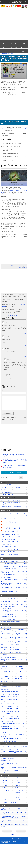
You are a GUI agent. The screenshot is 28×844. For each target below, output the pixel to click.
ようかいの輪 (4, 701)
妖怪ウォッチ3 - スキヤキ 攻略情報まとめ (10, 500)
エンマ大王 (14, 188)
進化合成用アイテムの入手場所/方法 (9, 758)
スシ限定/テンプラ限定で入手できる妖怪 (10, 537)
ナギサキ (17, 797)
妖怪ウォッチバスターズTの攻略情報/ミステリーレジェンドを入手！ (14, 503)
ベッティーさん (18, 671)
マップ (14, 51)
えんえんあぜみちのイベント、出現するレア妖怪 (12, 726)
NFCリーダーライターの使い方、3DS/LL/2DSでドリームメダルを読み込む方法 (14, 584)
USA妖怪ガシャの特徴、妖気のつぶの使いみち (12, 604)
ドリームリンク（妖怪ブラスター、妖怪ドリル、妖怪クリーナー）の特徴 (14, 611)
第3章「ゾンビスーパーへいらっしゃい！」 (7, 638)
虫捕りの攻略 (4, 686)
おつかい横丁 (18, 792)
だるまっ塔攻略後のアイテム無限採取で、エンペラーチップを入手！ (14, 771)
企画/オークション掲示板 (6, 492)
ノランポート (4, 787)
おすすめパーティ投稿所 (6, 484)
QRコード (23, 47)
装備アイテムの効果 (5, 760)
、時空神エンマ (18, 190)
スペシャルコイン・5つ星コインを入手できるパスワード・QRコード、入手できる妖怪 (13, 752)
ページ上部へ (21, 831)
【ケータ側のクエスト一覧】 (6, 630)
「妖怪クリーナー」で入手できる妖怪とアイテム (12, 728)
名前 (3, 390)
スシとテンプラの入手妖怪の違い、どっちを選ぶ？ (13, 574)
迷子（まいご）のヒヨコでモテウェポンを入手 (12, 716)
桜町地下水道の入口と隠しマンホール (9, 802)
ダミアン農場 (4, 785)
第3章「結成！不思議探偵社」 (21, 638)
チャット (17, 489)
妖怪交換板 (3, 487)
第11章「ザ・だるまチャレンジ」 (8, 657)
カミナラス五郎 (4, 676)
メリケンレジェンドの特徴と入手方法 (9, 549)
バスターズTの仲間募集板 (7, 494)
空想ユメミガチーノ (19, 678)
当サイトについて (10, 838)
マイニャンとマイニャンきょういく (9, 614)
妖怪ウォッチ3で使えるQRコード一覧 (9, 749)
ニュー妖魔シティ (5, 799)
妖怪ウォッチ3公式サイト (9, 826)
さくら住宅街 (18, 782)
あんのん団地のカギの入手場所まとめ (9, 741)
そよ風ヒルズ (18, 777)
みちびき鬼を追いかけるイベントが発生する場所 (12, 723)
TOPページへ (7, 831)
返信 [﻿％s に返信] (25, 333)
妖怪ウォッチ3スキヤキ (16, 265)
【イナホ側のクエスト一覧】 (20, 630)
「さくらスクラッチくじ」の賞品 (8, 568)
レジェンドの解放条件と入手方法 (8, 546)
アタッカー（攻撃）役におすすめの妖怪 (12, 522)
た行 (24, 513)
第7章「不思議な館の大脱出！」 (8, 647)
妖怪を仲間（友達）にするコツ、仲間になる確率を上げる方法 (14, 588)
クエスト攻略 (14, 43)
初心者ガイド (4, 43)
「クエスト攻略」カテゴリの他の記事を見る (14, 472)
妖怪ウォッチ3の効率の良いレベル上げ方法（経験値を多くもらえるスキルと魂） (14, 571)
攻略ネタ (4, 47)
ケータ (25, 265)
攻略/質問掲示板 (18, 487)
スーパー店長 (4, 666)
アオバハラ (17, 780)
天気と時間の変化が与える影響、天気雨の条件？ (12, 621)
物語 (25, 267)
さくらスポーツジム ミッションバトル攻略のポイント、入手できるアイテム (14, 735)
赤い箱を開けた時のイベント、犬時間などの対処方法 (13, 601)
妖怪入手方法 (14, 47)
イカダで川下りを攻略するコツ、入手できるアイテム (13, 706)
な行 (3, 515)
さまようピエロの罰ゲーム (7, 713)
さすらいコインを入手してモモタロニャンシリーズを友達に (14, 764)
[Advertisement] (14, 26)
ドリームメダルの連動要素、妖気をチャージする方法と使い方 (14, 580)
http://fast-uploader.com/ (7, 311)
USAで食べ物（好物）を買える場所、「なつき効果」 (13, 561)
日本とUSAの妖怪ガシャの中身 (8, 539)
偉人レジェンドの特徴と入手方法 (8, 551)
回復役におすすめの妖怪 (8, 525)
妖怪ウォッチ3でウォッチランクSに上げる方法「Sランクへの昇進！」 (14, 660)
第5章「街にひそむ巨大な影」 (21, 641)
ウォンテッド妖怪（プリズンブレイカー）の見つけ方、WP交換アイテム (14, 598)
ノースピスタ (4, 780)
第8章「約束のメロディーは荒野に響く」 (10, 649)
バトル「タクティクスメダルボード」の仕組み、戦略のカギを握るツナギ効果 (14, 607)
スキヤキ (21, 267)
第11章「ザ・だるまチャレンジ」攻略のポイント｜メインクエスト (14, 809)
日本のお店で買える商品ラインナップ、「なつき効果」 (14, 563)
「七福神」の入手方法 (6, 544)
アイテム (4, 51)
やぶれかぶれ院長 (19, 669)
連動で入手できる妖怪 (6, 577)
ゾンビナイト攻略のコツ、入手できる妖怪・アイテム (13, 704)
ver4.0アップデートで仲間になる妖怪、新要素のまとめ (14, 824)
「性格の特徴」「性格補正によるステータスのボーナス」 (13, 591)
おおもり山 (17, 785)
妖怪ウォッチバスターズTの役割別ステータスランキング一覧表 (14, 507)
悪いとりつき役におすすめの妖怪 (10, 531)
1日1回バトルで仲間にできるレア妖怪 (10, 534)
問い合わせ (18, 838)
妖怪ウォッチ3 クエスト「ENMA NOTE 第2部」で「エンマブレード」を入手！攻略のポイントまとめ (13, 2)
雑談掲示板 (3, 489)
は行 (10, 515)
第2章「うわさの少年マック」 (7, 634)
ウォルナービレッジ (5, 790)
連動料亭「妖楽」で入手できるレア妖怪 (10, 554)
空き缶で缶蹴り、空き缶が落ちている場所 (10, 718)
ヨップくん (3, 673)
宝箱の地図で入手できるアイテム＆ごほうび (11, 711)
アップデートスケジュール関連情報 (9, 619)
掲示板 (23, 51)
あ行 (3, 513)
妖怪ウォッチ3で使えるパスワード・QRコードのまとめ (14, 746)
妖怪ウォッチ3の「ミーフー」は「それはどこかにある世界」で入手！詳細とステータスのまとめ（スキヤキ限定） (15, 461)
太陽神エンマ (12, 190)
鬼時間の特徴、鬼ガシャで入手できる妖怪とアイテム (13, 616)
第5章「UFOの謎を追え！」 (6, 641)
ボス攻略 (23, 43)
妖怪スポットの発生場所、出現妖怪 (9, 699)
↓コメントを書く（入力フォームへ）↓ (11, 315)
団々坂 (16, 787)
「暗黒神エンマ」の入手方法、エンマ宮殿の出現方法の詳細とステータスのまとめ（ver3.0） (14, 817)
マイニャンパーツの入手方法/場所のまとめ (11, 738)
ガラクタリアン (4, 669)
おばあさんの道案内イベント (7, 721)
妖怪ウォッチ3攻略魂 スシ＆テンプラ (15, 841)
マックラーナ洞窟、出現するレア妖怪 (9, 708)
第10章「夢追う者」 (5, 654)
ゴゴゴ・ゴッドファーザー (7, 678)
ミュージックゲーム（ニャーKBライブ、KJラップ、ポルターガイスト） (14, 731)
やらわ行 (24, 515)
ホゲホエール (4, 681)
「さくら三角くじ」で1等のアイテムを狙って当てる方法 (14, 566)
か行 (10, 513)
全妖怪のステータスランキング (10, 519)
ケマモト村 (17, 799)
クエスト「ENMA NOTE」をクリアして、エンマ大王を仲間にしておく (14, 129)
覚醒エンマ (21, 188)
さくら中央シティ (19, 790)
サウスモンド (4, 777)
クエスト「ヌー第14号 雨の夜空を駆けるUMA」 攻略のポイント (14, 813)
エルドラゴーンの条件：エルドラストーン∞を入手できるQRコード (14, 821)
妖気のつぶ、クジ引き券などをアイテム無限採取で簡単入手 (14, 768)
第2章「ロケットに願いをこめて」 (21, 634)
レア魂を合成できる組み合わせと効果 (9, 691)
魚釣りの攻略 (18, 686)
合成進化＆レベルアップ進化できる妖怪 (10, 541)
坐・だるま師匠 (18, 676)
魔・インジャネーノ (5, 671)
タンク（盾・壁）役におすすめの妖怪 (11, 528)
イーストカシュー (5, 782)
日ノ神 (16, 673)
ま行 (17, 515)
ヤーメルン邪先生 (19, 666)
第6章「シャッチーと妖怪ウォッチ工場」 (10, 644)
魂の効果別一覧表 (5, 689)
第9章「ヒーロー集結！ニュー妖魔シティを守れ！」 (13, 652)
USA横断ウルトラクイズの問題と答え (9, 696)
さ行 (17, 513)
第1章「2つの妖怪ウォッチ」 (7, 627)
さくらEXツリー (18, 795)
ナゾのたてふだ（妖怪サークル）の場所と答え (12, 694)
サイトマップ (14, 834)
